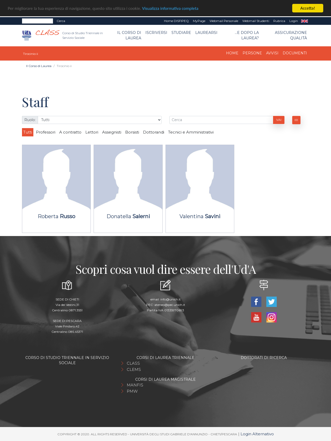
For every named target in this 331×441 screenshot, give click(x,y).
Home (232, 53)
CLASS (133, 363)
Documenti (295, 53)
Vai (278, 120)
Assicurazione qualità (291, 35)
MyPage (199, 21)
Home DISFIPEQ (176, 21)
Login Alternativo (257, 433)
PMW (132, 391)
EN (304, 21)
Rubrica (279, 21)
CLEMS (134, 369)
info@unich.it (170, 299)
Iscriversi (156, 32)
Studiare (181, 32)
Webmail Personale (223, 21)
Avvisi (272, 53)
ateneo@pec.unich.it (169, 305)
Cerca (61, 21)
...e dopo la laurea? (247, 35)
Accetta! (307, 8)
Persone (252, 53)
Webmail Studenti (255, 21)
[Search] (37, 21)
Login (293, 21)
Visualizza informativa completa (170, 8)
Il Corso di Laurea (129, 35)
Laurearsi (206, 32)
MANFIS (135, 385)
